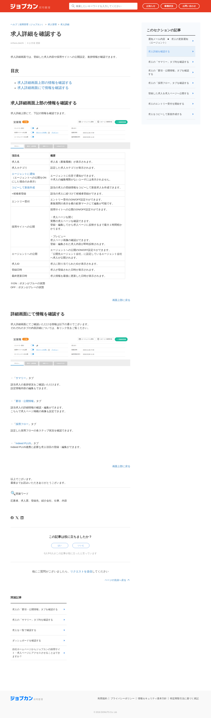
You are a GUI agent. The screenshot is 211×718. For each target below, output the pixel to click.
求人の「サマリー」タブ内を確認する (32, 619)
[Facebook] (12, 517)
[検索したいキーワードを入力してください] (103, 6)
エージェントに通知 (23, 173)
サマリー (21, 378)
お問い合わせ (189, 6)
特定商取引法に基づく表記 (184, 698)
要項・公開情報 (25, 401)
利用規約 (102, 698)
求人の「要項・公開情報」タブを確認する (35, 609)
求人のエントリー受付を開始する (166, 103)
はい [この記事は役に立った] (60, 545)
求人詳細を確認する (159, 51)
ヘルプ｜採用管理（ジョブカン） (27, 24)
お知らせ (150, 6)
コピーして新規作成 (23, 187)
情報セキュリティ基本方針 (152, 698)
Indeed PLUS (23, 443)
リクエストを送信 (81, 571)
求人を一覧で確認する (24, 630)
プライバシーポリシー (123, 698)
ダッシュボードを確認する (26, 640)
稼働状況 (168, 6)
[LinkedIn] (22, 517)
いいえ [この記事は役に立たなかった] (81, 545)
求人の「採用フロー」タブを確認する (168, 83)
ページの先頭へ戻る (117, 580)
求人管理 (52, 24)
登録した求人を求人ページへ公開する (168, 93)
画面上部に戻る (121, 300)
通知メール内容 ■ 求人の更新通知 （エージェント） (168, 41)
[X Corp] (17, 517)
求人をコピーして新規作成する (165, 114)
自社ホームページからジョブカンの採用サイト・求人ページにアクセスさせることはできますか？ (36, 653)
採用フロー (22, 424)
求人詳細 (64, 24)
